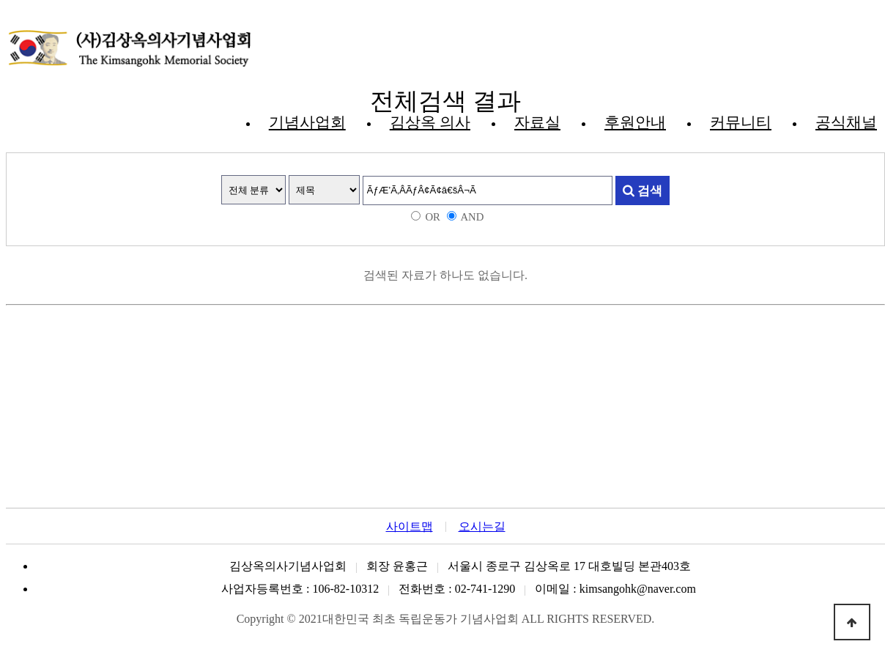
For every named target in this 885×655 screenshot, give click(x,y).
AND (472, 217)
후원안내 (635, 122)
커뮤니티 (740, 122)
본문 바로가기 (6, 6)
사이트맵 (409, 527)
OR (432, 217)
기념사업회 (307, 122)
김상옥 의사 (430, 122)
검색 (643, 190)
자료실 (537, 122)
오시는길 (482, 527)
